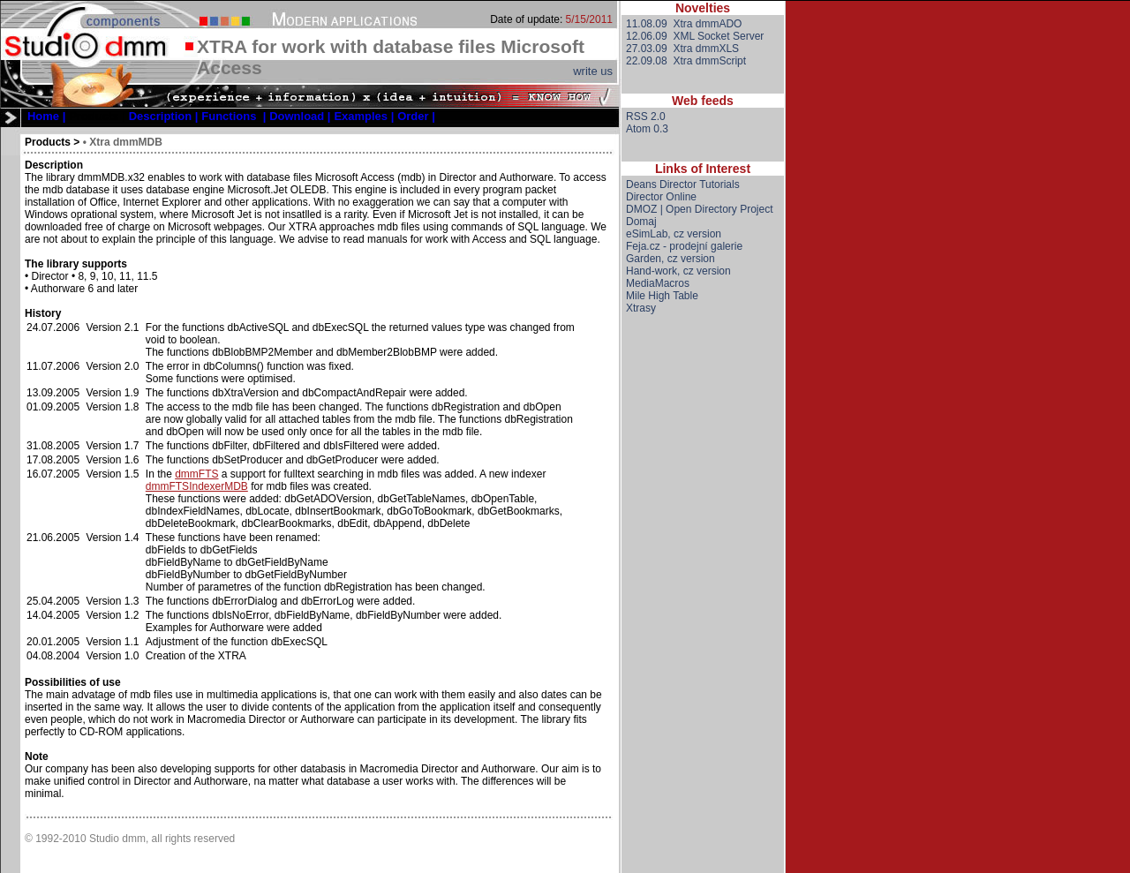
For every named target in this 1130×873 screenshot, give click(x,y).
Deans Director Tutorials (683, 184)
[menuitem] (46, 116)
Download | (299, 116)
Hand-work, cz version (678, 271)
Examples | (364, 116)
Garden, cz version (670, 258)
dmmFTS (196, 474)
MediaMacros (657, 283)
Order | (416, 116)
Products (48, 142)
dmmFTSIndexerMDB (197, 486)
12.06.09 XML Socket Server (695, 36)
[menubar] (231, 116)
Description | (164, 116)
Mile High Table (662, 296)
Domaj (641, 221)
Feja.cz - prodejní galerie (684, 246)
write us (593, 71)
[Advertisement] (702, 608)
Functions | (233, 116)
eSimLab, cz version (673, 234)
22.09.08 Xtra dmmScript (686, 61)
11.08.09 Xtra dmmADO (684, 24)
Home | (46, 116)
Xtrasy (641, 308)
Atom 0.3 (647, 129)
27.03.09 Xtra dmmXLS (682, 48)
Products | (97, 116)
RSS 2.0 (646, 116)
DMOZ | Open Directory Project (699, 209)
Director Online (661, 197)
